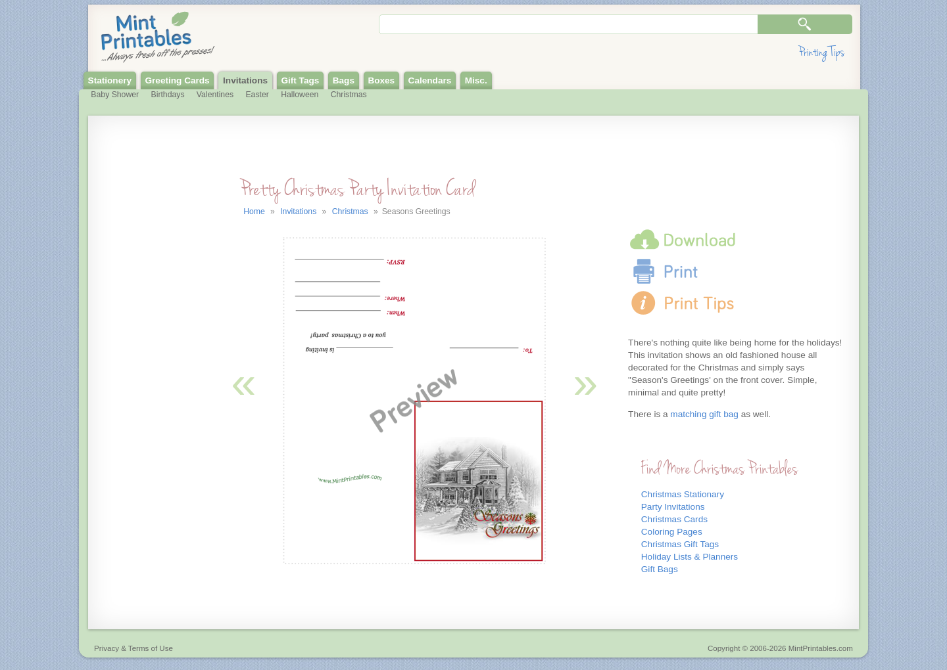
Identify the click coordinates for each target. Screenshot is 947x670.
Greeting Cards (177, 80)
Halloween (299, 94)
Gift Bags (659, 569)
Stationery (110, 80)
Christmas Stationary (682, 494)
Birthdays (168, 94)
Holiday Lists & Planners (689, 557)
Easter (256, 94)
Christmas (349, 94)
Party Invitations (673, 507)
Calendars (430, 80)
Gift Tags (300, 80)
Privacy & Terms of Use (133, 648)
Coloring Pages (671, 532)
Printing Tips (821, 52)
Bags (343, 80)
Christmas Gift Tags (680, 544)
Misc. (476, 80)
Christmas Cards (674, 519)
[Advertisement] (148, 393)
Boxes (381, 80)
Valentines (215, 94)
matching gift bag (704, 414)
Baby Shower (115, 94)
